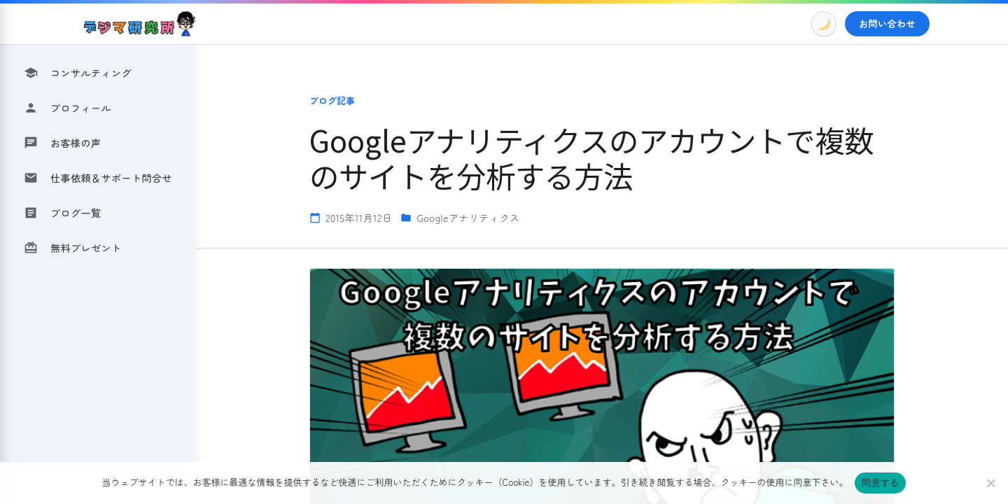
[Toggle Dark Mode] (823, 23)
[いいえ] (990, 483)
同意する (880, 482)
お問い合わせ (887, 23)
